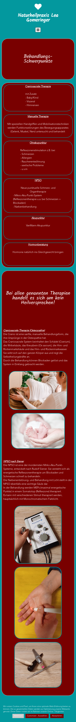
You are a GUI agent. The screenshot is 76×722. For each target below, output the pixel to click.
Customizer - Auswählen (37, 716)
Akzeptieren (57, 716)
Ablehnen (18, 716)
